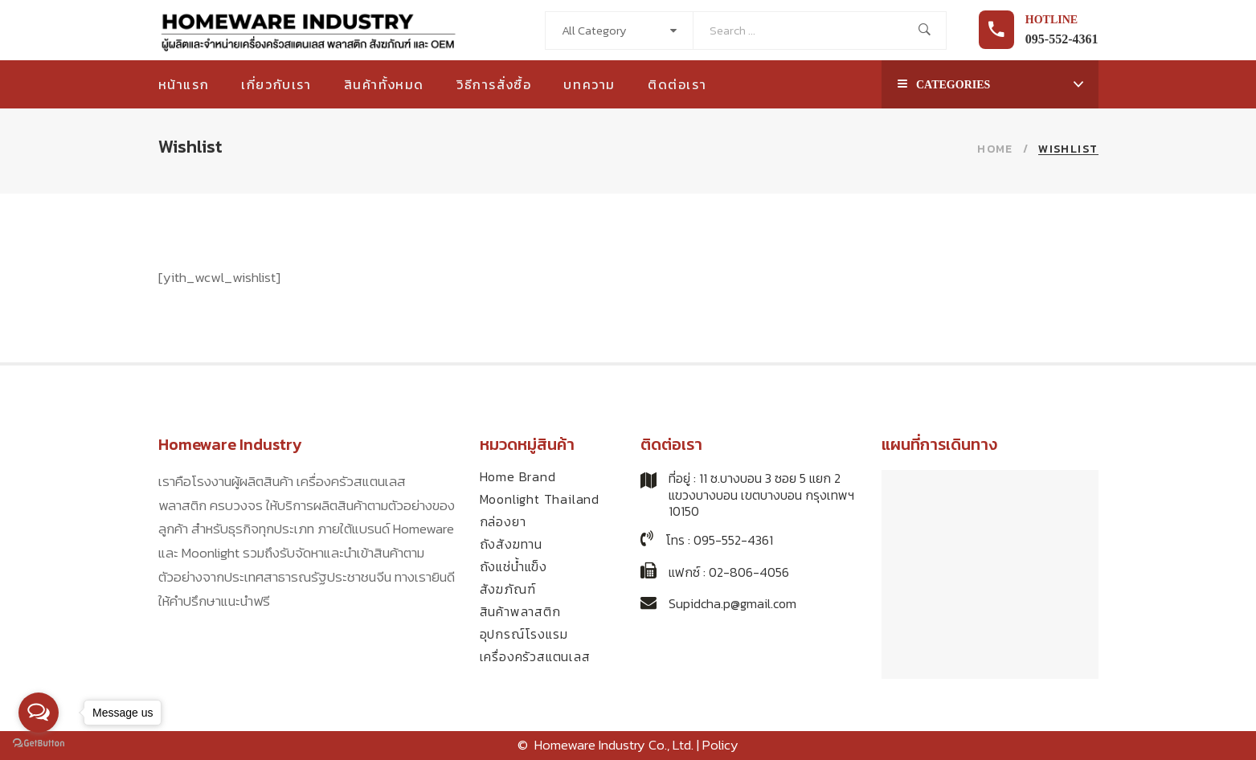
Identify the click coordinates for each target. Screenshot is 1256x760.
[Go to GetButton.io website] (38, 743)
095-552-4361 (1061, 39)
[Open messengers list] (38, 713)
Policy (720, 744)
